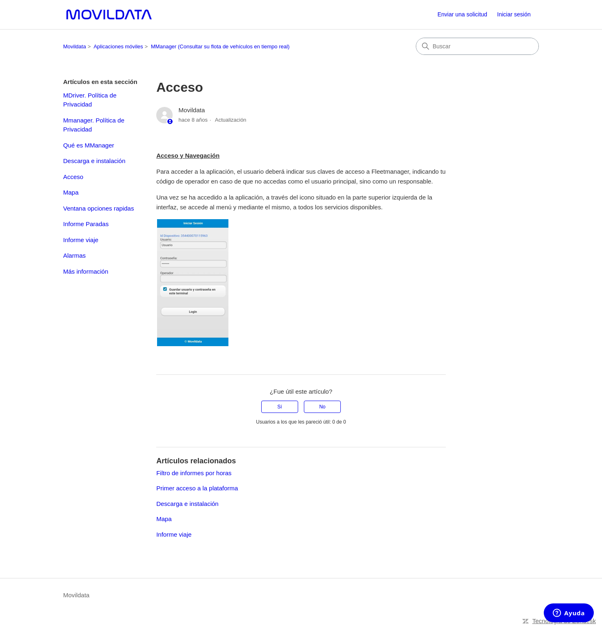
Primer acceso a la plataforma (197, 488)
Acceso (73, 176)
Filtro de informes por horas (193, 472)
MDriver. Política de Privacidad (89, 100)
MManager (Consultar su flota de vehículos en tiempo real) (220, 46)
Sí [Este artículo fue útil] (279, 407)
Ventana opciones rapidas (98, 208)
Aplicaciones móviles (118, 46)
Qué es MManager (88, 145)
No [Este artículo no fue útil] (322, 407)
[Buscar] (477, 46)
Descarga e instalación (94, 160)
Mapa (71, 192)
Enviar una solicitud (462, 14)
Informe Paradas (86, 223)
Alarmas (74, 255)
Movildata (74, 46)
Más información (85, 271)
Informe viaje (80, 239)
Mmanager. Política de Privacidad (93, 125)
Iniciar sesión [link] (514, 14)
